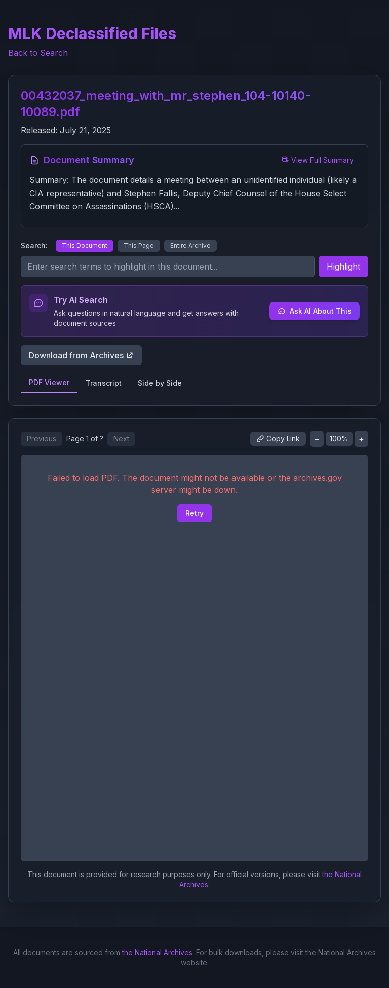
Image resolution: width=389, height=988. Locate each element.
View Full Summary (317, 160)
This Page (139, 245)
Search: (34, 245)
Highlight (343, 266)
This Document (84, 245)
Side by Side (160, 382)
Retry (194, 513)
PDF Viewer (49, 382)
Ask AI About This (315, 311)
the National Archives (157, 952)
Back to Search (38, 53)
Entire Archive (190, 245)
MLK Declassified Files (92, 33)
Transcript (104, 382)
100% (339, 438)
